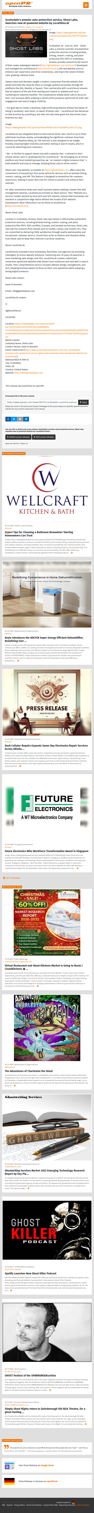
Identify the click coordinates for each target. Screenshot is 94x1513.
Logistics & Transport (34, 27)
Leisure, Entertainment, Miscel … (27, 1402)
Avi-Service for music (13, 1372)
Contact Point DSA (50, 1505)
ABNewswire (10, 1067)
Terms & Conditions (34, 1505)
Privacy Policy (19, 1505)
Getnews (24, 30)
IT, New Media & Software (24, 1267)
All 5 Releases (11, 878)
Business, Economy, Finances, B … (28, 739)
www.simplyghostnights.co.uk (17, 1405)
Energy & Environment (24, 844)
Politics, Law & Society (23, 526)
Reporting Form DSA (67, 1505)
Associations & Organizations (26, 631)
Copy (83, 402)
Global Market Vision (13, 1167)
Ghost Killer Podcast (13, 1269)
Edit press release (44, 437)
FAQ (3, 1505)
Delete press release (18, 437)
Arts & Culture (20, 1369)
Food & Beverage (21, 959)
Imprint (9, 1505)
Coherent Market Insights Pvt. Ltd (18, 962)
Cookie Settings (83, 1505)
